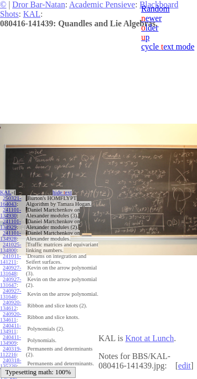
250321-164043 (10, 201)
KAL (31, 13)
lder (150, 27)
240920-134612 (10, 305)
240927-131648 (10, 270)
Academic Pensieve (102, 4)
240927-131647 (10, 282)
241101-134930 (10, 212)
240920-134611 (10, 317)
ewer (151, 18)
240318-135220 (10, 363)
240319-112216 (10, 351)
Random (155, 8)
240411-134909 (10, 340)
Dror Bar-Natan (38, 4)
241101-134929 (10, 224)
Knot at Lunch (149, 338)
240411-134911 (10, 328)
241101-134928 (10, 236)
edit (184, 365)
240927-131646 (10, 294)
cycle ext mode (167, 46)
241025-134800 (10, 247)
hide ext (62, 192)
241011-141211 (10, 259)
